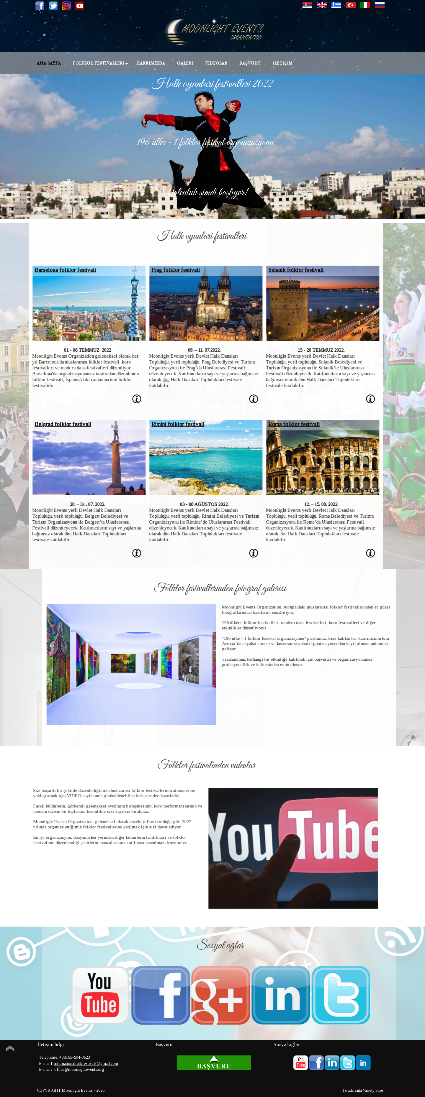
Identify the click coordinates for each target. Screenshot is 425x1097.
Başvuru (250, 63)
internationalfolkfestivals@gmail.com (86, 1063)
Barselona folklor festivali (51, 270)
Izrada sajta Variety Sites (363, 1090)
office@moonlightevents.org (79, 1069)
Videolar (216, 63)
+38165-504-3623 (74, 1057)
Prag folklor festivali (162, 270)
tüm (152, 379)
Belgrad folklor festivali (49, 424)
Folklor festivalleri (99, 63)
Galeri (185, 63)
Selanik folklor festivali (282, 270)
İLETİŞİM (282, 63)
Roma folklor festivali (280, 424)
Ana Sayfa (49, 63)
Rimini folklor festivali (164, 424)
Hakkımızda (150, 63)
